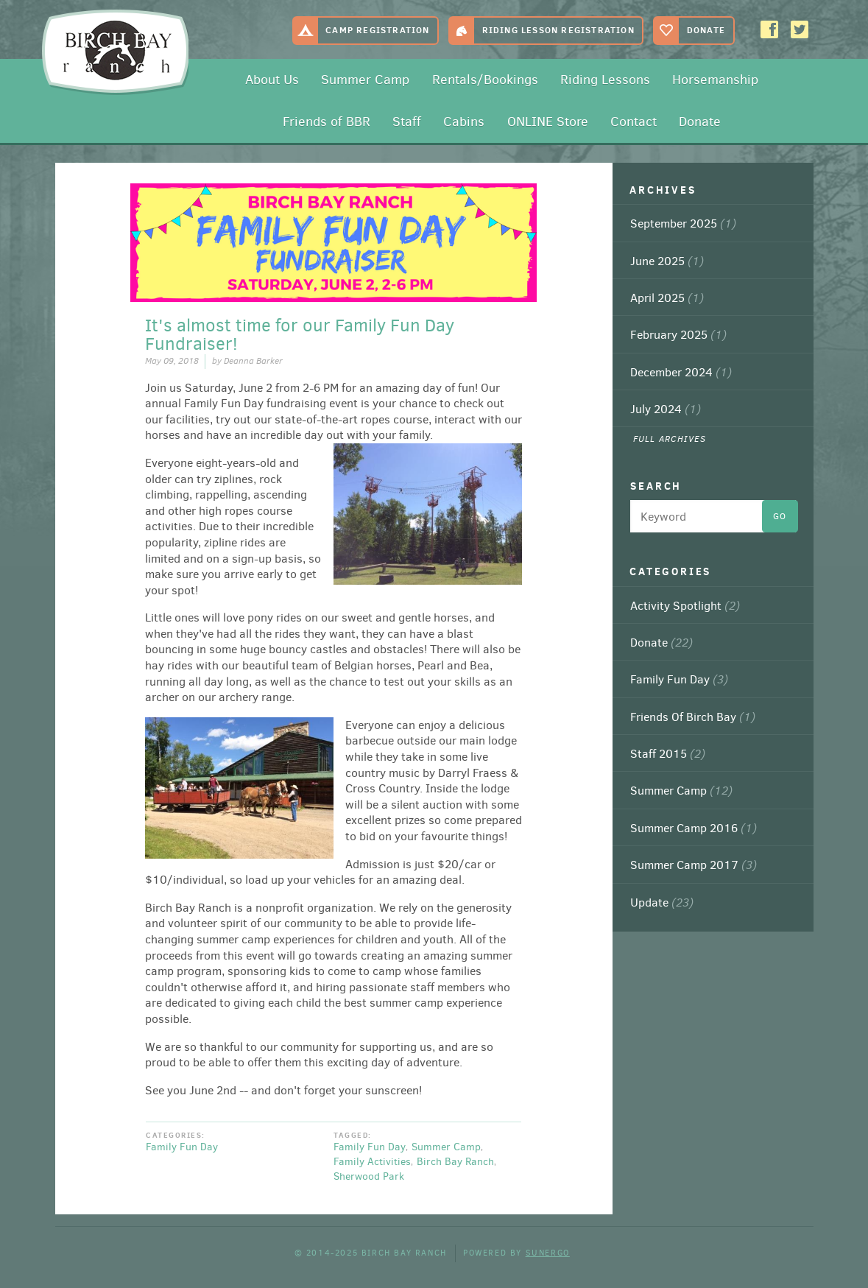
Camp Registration (377, 30)
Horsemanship (715, 79)
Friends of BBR (326, 121)
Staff (406, 121)
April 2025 (667, 297)
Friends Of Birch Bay (692, 716)
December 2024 (681, 372)
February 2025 (678, 334)
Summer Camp (365, 79)
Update (662, 902)
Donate (706, 30)
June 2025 (667, 261)
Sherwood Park (369, 1176)
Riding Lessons (605, 79)
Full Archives (670, 439)
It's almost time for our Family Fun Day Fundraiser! (299, 335)
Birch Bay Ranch (110, 48)
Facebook (771, 30)
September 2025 (683, 223)
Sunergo (548, 1253)
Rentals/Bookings (485, 79)
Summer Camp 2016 (693, 828)
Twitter (801, 30)
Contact (633, 121)
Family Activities (372, 1162)
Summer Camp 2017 (693, 864)
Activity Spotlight (685, 605)
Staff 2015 (667, 753)
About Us (272, 79)
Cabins (463, 121)
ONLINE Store (547, 121)
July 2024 (665, 409)
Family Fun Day (182, 1147)
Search (656, 486)
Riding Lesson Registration (558, 30)
